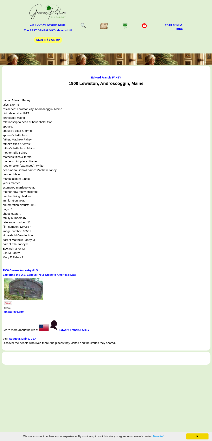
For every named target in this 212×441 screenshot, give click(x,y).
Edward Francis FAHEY (106, 77)
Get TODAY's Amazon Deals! (48, 24)
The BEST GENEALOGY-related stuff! (48, 30)
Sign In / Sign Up (48, 39)
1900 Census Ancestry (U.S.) (21, 270)
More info (159, 436)
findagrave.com (14, 311)
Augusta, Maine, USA (22, 338)
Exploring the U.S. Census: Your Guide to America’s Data (39, 274)
